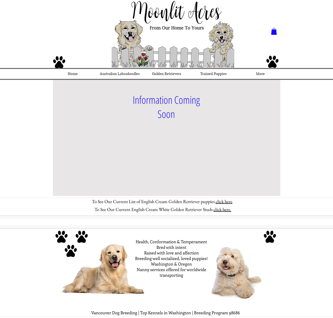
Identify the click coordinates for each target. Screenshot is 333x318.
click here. (222, 209)
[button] (274, 31)
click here (224, 201)
